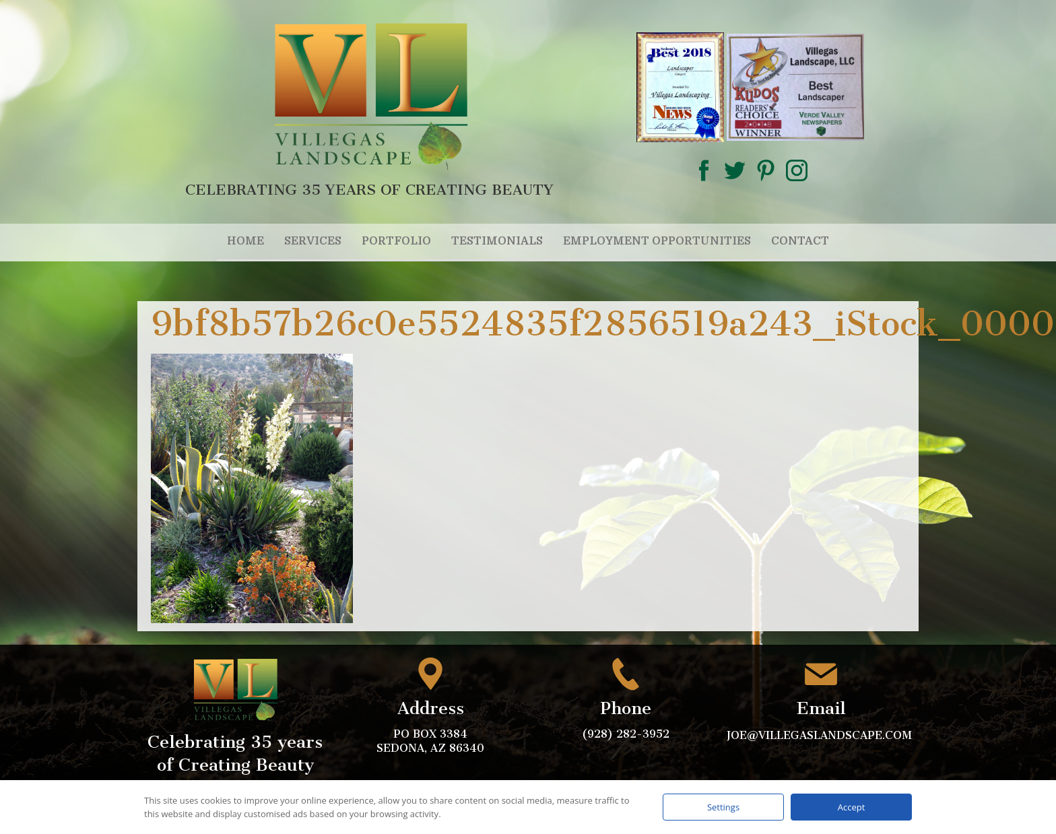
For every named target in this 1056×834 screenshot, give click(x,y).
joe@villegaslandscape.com (821, 735)
